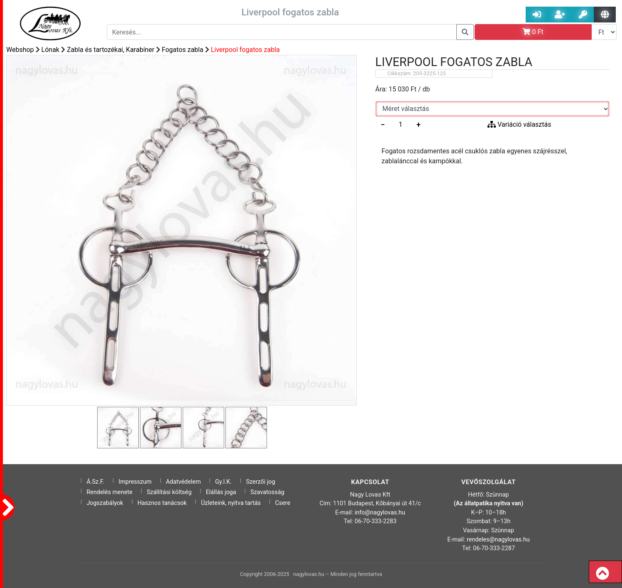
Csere (282, 503)
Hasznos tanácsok (162, 503)
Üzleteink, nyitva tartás (231, 503)
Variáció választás (519, 124)
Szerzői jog (260, 481)
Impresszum (135, 481)
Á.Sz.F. (95, 481)
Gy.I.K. (223, 481)
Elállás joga (221, 492)
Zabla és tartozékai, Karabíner (110, 50)
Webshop (20, 50)
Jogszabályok (104, 503)
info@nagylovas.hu (380, 512)
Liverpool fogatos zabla (245, 50)
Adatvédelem (183, 481)
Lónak (50, 50)
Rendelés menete (109, 492)
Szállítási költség (169, 492)
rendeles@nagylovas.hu (498, 539)
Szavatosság (267, 492)
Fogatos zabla (182, 50)
